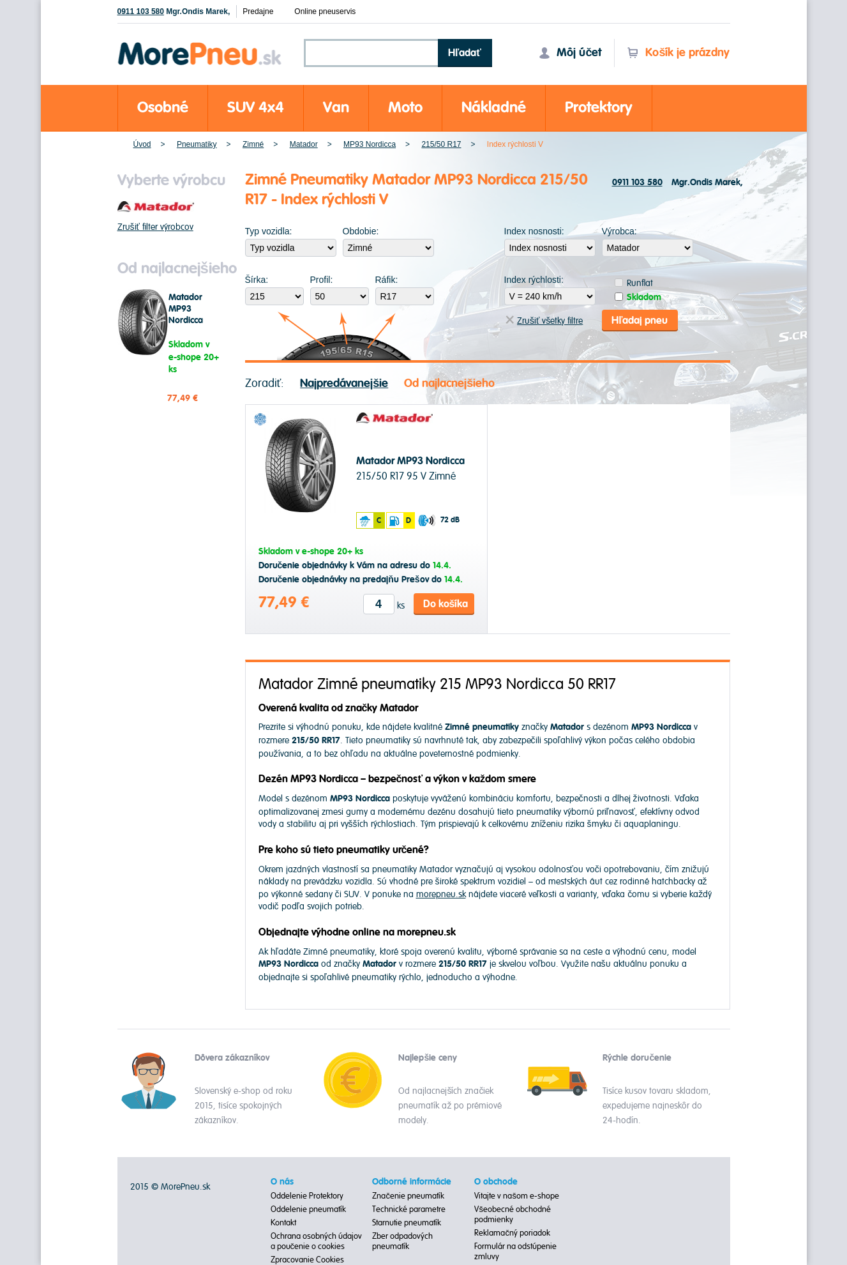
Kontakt (283, 1223)
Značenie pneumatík (408, 1196)
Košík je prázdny (678, 52)
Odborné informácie (411, 1182)
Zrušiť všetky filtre (544, 320)
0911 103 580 (140, 11)
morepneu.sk (441, 894)
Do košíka (445, 604)
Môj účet (570, 52)
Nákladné (493, 107)
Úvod (142, 144)
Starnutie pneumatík (406, 1223)
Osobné (162, 107)
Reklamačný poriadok (512, 1233)
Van (336, 107)
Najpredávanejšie (344, 383)
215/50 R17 (441, 144)
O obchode (496, 1182)
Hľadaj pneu (639, 320)
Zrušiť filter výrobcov (155, 227)
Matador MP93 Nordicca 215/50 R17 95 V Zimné (197, 320)
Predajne (258, 11)
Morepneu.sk (200, 44)
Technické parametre (409, 1209)
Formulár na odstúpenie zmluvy (515, 1251)
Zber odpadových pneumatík (402, 1241)
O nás (282, 1182)
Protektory (599, 107)
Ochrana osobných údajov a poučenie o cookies (316, 1241)
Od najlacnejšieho (449, 383)
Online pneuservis (325, 11)
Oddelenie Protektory (307, 1196)
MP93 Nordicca (369, 144)
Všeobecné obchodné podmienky (512, 1214)
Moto (405, 107)
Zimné (253, 144)
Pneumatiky (197, 144)
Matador (304, 144)
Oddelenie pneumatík (308, 1209)
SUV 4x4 (255, 107)
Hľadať (464, 53)
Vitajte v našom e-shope (516, 1196)
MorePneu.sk (185, 1186)
